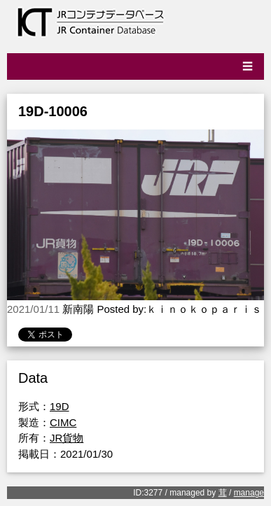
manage (249, 493)
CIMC (63, 422)
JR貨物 (66, 438)
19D (59, 406)
